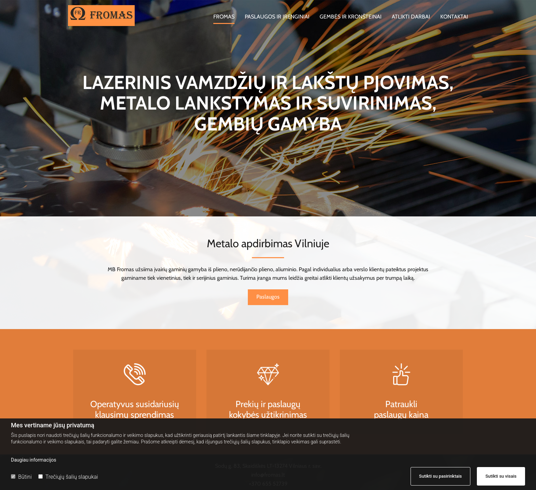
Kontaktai (454, 16)
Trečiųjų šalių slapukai (68, 477)
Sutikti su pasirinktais (440, 476)
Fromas (223, 16)
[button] (268, 297)
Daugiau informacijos (33, 460)
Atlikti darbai (411, 16)
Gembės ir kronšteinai (350, 16)
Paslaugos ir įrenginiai (277, 16)
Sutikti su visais (501, 476)
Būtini (21, 477)
